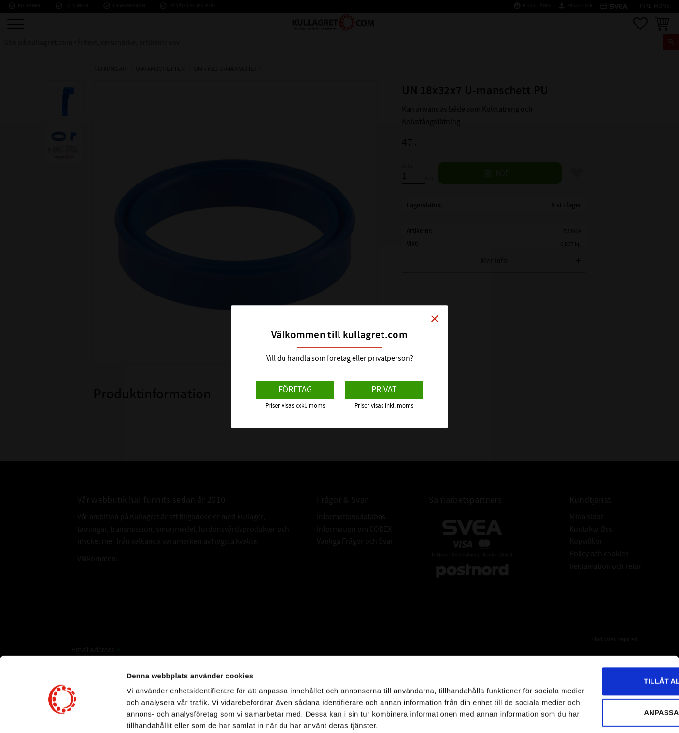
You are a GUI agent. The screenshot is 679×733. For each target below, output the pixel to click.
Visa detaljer (148, 714)
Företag (295, 389)
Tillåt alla (598, 631)
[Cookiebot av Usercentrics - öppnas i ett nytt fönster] (62, 714)
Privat (384, 389)
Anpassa (599, 663)
